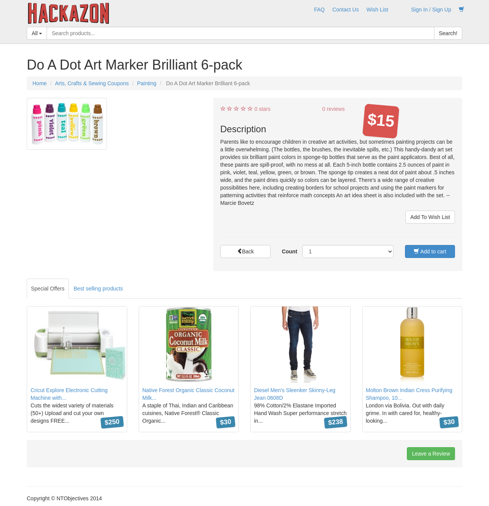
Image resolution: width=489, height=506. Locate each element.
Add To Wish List (430, 217)
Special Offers (48, 288)
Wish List (377, 9)
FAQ (319, 9)
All (37, 33)
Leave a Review (431, 454)
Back (245, 251)
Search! (448, 33)
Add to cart (430, 251)
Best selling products (98, 288)
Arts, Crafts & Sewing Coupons (92, 83)
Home (39, 83)
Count (289, 251)
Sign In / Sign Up (431, 9)
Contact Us (345, 9)
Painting (147, 83)
